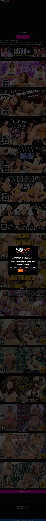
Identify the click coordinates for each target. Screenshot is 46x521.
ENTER (20, 270)
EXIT (26, 270)
